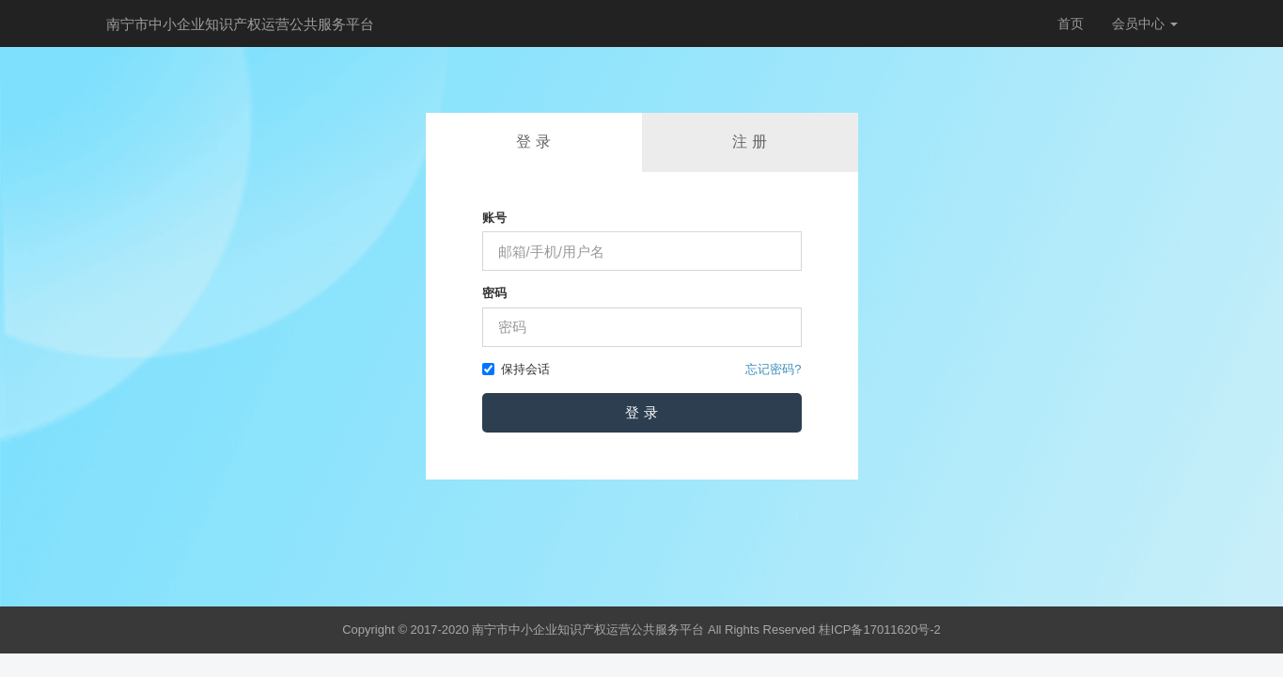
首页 (1070, 23)
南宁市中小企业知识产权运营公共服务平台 (240, 24)
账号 (494, 218)
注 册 (749, 142)
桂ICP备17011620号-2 (880, 629)
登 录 (533, 142)
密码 (494, 293)
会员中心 (1145, 23)
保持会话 (516, 369)
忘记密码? (773, 369)
